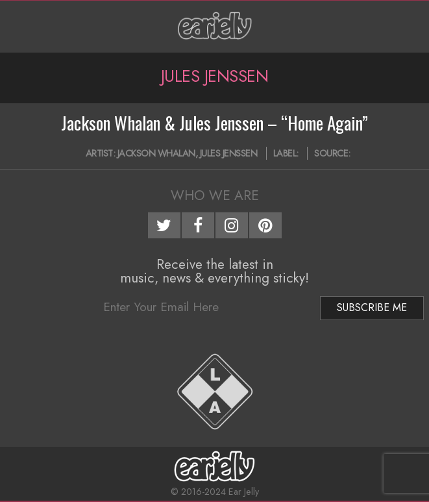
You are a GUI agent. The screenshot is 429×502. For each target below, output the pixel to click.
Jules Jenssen (229, 153)
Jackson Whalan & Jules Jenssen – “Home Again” (214, 123)
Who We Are (215, 195)
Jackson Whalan (156, 153)
